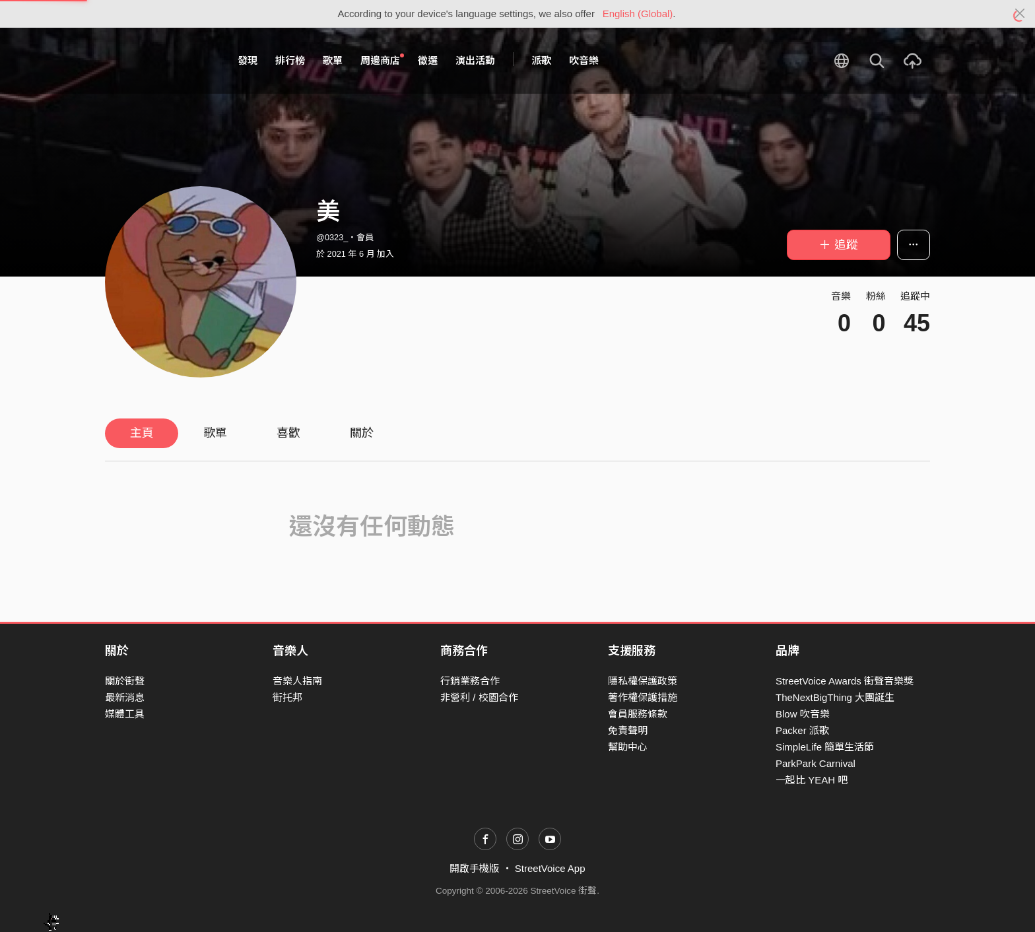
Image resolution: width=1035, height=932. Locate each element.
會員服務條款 (637, 713)
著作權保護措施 (642, 697)
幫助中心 (628, 746)
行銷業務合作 (470, 680)
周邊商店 (382, 60)
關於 (362, 433)
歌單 (333, 60)
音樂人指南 (297, 680)
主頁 (142, 433)
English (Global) (638, 13)
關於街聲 (125, 680)
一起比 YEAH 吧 (812, 779)
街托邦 (287, 697)
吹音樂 (584, 60)
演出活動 (475, 60)
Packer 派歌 (802, 730)
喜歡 (288, 433)
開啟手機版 (474, 868)
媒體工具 (125, 713)
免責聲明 (628, 730)
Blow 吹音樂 (803, 713)
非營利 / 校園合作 (479, 697)
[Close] (1020, 14)
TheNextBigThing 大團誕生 (835, 697)
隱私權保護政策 (642, 680)
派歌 (541, 60)
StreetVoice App (550, 868)
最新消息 (125, 697)
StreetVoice (159, 60)
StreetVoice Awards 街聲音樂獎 (845, 680)
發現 (247, 60)
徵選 (428, 60)
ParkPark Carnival (815, 763)
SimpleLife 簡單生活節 (825, 746)
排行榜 (290, 60)
